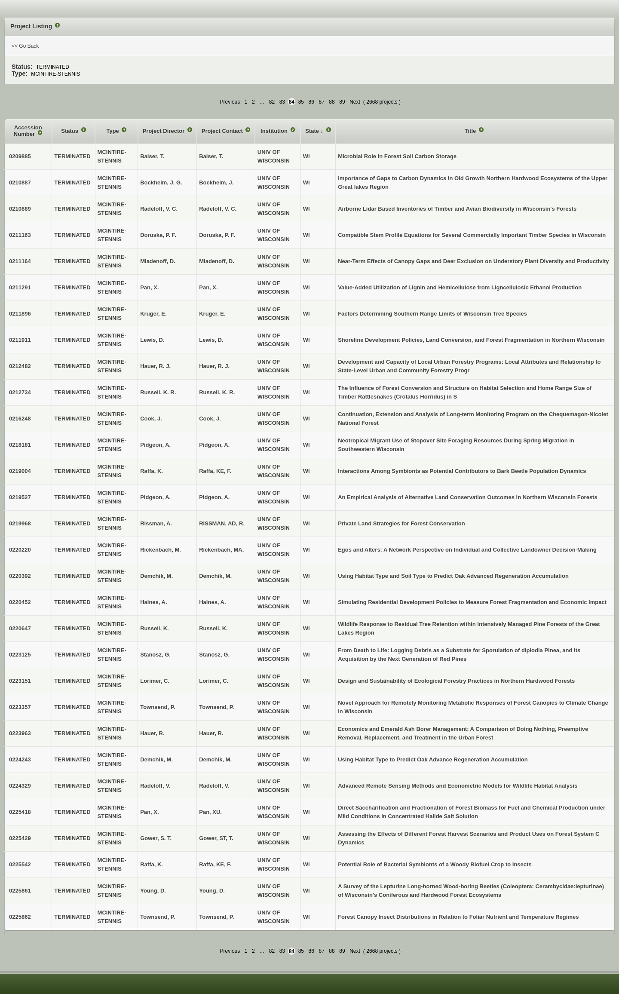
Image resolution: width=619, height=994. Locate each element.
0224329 (20, 785)
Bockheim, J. (216, 182)
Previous (230, 102)
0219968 (20, 523)
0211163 (20, 235)
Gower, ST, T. (216, 838)
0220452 (20, 602)
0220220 (20, 549)
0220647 (20, 628)
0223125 (20, 654)
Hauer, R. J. (214, 366)
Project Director (164, 131)
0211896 (20, 313)
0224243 (20, 759)
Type (113, 131)
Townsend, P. (216, 707)
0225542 (20, 864)
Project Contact (223, 131)
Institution (274, 131)
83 (282, 102)
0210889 (20, 209)
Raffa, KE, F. (215, 471)
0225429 (20, 838)
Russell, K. (213, 628)
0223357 (20, 707)
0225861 (20, 890)
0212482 (20, 366)
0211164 (20, 261)
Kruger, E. (212, 313)
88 (331, 102)
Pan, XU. (210, 812)
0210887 (20, 182)
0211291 (20, 287)
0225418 (20, 812)
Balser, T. (211, 156)
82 (272, 102)
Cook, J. (210, 418)
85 (301, 102)
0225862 (20, 917)
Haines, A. (212, 602)
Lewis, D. (211, 340)
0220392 (20, 576)
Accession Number (28, 131)
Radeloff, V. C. (217, 209)
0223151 (20, 681)
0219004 (20, 471)
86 (311, 102)
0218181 (20, 445)
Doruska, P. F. (217, 235)
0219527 (20, 497)
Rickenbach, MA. (221, 549)
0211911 (20, 340)
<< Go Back (25, 46)
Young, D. (212, 890)
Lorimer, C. (213, 681)
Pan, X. (208, 287)
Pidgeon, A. (214, 445)
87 (321, 102)
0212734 (20, 392)
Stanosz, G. (214, 654)
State (312, 131)
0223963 (20, 733)
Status (70, 131)
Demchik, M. (215, 576)
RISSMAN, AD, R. (222, 523)
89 (342, 102)
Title (471, 131)
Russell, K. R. (217, 392)
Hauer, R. (211, 733)
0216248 (20, 418)
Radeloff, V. (214, 785)
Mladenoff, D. (216, 261)
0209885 (20, 156)
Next (354, 102)
